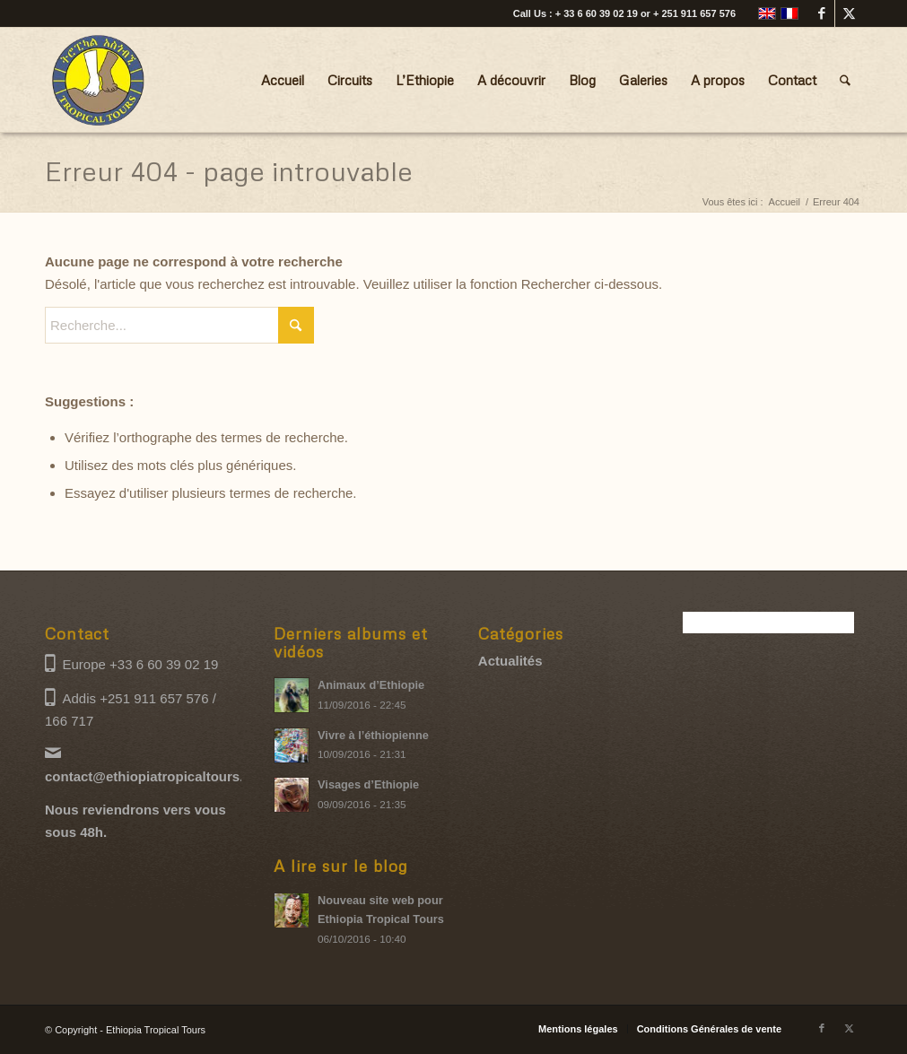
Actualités (510, 660)
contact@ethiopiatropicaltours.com (158, 776)
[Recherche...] (845, 80)
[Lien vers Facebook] (821, 13)
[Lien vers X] (848, 13)
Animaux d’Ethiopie (371, 685)
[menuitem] (282, 80)
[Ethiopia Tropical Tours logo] (99, 80)
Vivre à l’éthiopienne (373, 735)
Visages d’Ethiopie (368, 784)
